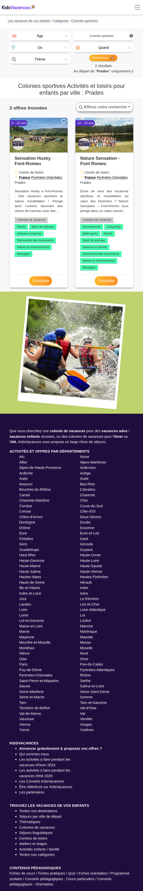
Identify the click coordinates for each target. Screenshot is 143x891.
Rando (21, 226)
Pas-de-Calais (91, 664)
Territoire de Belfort (34, 708)
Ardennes (88, 467)
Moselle (86, 648)
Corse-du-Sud (91, 506)
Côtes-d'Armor (31, 517)
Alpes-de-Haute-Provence (40, 467)
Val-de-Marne (30, 713)
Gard (84, 539)
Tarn (22, 702)
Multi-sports (90, 233)
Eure (23, 533)
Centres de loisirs (33, 838)
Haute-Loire (89, 560)
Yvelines (87, 730)
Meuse (85, 642)
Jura (22, 599)
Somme (86, 697)
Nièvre (24, 653)
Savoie (24, 686)
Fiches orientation (93, 873)
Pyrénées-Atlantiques (97, 670)
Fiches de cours (22, 873)
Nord (84, 653)
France (24, 177)
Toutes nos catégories (37, 854)
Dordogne (27, 522)
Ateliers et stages (33, 843)
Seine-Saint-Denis (94, 691)
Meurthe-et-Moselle (35, 642)
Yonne (24, 730)
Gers (23, 544)
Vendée (86, 719)
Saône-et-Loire (92, 686)
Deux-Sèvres (90, 517)
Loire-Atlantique (93, 609)
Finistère (26, 539)
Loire (23, 609)
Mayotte (86, 637)
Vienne (24, 724)
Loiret (23, 615)
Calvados (87, 489)
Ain (22, 456)
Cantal (24, 495)
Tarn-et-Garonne (93, 702)
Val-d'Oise (88, 708)
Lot (82, 615)
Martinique (88, 631)
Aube (23, 478)
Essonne (87, 528)
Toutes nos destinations (38, 811)
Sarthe (85, 681)
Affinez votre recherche (104, 107)
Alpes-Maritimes (93, 462)
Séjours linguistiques (36, 833)
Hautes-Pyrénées (94, 577)
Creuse (25, 511)
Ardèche (26, 473)
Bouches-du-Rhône (35, 489)
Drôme (24, 528)
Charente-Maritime (34, 500)
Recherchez (103, 58)
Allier (23, 462)
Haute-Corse (90, 555)
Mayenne (26, 637)
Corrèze (25, 506)
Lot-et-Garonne (31, 620)
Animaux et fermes (29, 233)
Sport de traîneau (43, 226)
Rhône (85, 675)
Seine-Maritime (31, 691)
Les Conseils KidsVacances (41, 781)
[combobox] (40, 36)
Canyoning (113, 226)
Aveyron (26, 484)
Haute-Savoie (91, 566)
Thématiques (29, 822)
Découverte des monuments (35, 240)
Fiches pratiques (51, 873)
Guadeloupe (29, 549)
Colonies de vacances (31, 220)
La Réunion (89, 599)
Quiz (72, 873)
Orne (84, 659)
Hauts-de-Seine (32, 582)
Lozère (85, 620)
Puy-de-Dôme (30, 670)
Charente (87, 495)
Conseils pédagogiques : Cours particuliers (59, 879)
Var (82, 713)
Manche (86, 626)
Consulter (40, 281)
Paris (23, 664)
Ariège (85, 473)
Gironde (86, 544)
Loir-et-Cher (89, 604)
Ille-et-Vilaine (29, 588)
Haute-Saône (30, 571)
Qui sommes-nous (34, 754)
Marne (24, 631)
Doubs (85, 522)
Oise (23, 659)
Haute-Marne (30, 566)
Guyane (86, 549)
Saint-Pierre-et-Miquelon (39, 681)
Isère (84, 593)
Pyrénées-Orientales (46, 177)
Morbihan (27, 648)
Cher (84, 500)
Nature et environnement (33, 247)
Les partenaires (31, 792)
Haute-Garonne (31, 560)
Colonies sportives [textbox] (111, 36)
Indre (84, 588)
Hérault (86, 582)
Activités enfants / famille (39, 849)
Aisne (84, 456)
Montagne (23, 254)
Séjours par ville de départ (40, 816)
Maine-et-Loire (31, 626)
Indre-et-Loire (30, 593)
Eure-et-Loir (89, 533)
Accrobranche (92, 226)
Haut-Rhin (27, 555)
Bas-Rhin (87, 484)
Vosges (86, 724)
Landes (25, 604)
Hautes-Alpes (30, 577)
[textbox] (39, 36)
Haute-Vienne (91, 571)
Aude (84, 478)
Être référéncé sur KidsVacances (45, 787)
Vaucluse (26, 719)
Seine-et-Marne (31, 697)
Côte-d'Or (88, 511)
